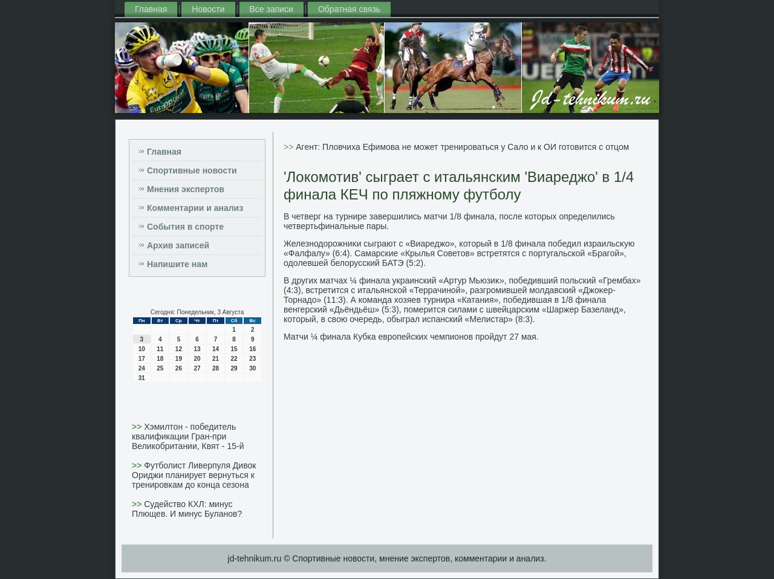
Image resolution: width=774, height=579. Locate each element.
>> (138, 427)
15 (234, 349)
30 (252, 368)
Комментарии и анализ (195, 208)
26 (178, 368)
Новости (208, 9)
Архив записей (178, 245)
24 (141, 368)
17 (141, 358)
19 (178, 358)
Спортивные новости (192, 170)
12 (178, 349)
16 (252, 349)
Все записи (271, 9)
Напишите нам (177, 264)
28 (215, 368)
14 (215, 349)
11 (160, 349)
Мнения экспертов (185, 189)
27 (197, 368)
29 (234, 368)
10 (141, 349)
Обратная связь (349, 9)
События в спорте (185, 226)
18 (160, 358)
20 (197, 358)
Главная (151, 9)
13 (197, 349)
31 (141, 378)
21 (215, 358)
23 (252, 358)
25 (160, 368)
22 (234, 358)
